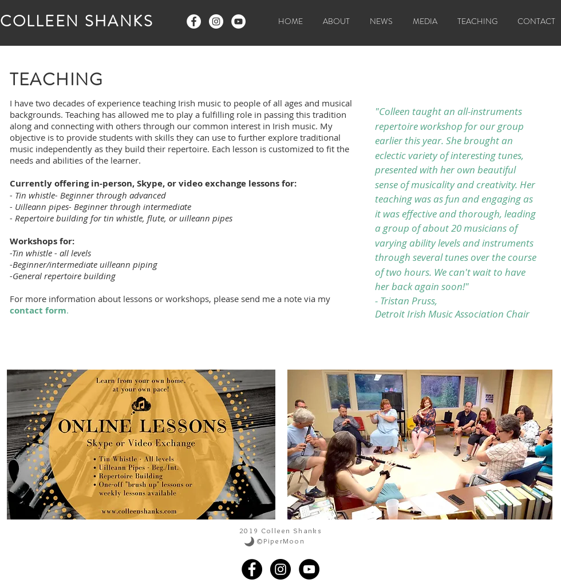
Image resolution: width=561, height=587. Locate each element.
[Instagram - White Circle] (216, 21)
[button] (420, 21)
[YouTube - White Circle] (238, 21)
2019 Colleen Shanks (280, 530)
